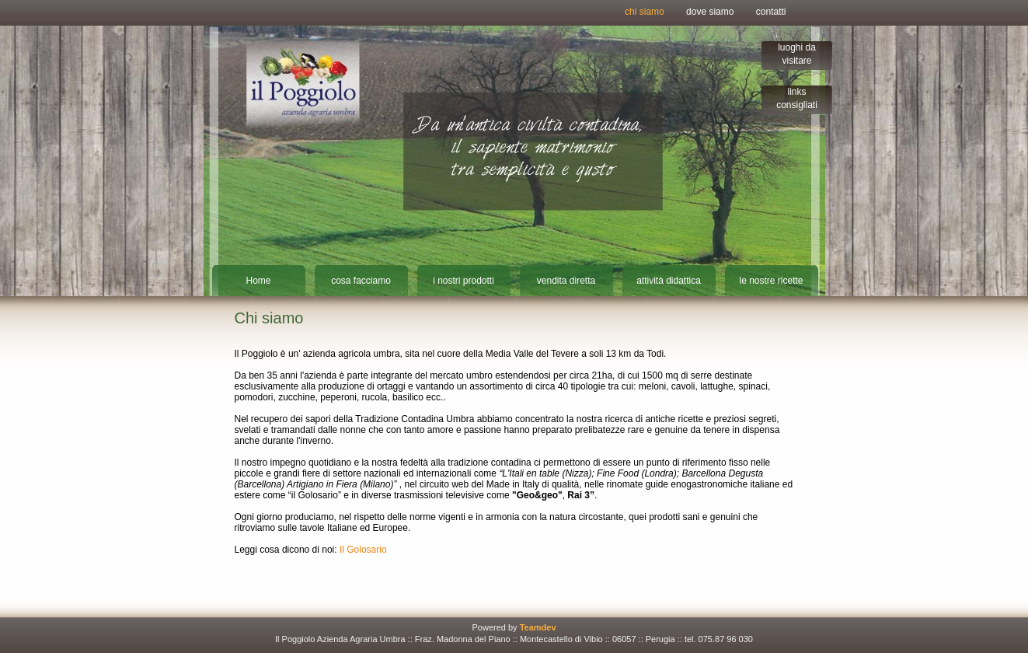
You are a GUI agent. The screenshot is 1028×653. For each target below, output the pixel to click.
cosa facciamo (361, 280)
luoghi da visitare (797, 54)
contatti (771, 11)
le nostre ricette (771, 280)
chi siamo (644, 11)
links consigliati (796, 98)
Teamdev (538, 627)
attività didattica (668, 280)
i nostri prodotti (463, 280)
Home (258, 280)
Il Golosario (363, 549)
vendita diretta (566, 280)
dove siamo (710, 11)
